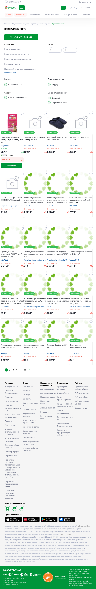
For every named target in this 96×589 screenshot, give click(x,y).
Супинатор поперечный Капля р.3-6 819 (34, 138)
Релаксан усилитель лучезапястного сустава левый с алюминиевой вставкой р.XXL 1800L (34, 200)
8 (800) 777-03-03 (66, 534)
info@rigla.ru (78, 585)
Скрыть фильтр (21, 37)
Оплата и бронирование (11, 392)
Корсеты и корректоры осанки (17, 59)
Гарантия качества (31, 427)
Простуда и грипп (70, 15)
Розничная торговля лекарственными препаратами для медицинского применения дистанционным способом (12, 469)
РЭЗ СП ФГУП (28, 146)
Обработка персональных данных (11, 484)
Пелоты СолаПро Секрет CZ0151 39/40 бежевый (11, 199)
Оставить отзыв (29, 410)
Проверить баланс (45, 403)
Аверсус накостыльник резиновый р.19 (34, 346)
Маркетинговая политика (12, 440)
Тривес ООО (74, 260)
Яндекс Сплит (35, 15)
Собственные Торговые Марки (64, 425)
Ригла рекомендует (51, 15)
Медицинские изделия (21, 24)
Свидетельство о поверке (30, 432)
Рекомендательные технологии (31, 443)
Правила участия (47, 398)
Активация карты (48, 393)
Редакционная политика (29, 415)
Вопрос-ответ (46, 412)
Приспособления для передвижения (20, 69)
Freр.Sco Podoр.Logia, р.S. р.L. (12, 206)
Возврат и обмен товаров (12, 446)
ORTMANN (73, 206)
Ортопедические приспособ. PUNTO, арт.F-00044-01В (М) (12, 254)
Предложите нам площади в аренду (65, 405)
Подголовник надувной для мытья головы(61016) (57, 253)
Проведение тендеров (62, 388)
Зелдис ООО (5, 146)
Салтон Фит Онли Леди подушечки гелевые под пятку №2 (80, 301)
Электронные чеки (46, 417)
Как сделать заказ (12, 387)
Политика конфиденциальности (13, 408)
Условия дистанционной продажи (12, 432)
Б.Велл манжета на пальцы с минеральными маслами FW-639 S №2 (58, 301)
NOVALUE (4, 260)
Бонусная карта (85, 2)
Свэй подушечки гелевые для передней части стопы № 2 (35, 254)
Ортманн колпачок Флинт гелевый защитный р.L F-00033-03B (81, 200)
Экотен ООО (51, 146)
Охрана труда (81, 408)
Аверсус (4, 354)
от (51, 48)
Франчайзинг (63, 394)
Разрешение (10, 426)
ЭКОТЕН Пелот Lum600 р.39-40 (79, 138)
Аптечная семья (47, 389)
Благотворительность (30, 404)
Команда (26, 395)
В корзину (12, 166)
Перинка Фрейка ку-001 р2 (57, 346)
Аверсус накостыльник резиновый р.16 (11, 346)
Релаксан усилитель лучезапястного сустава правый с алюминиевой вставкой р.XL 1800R (57, 200)
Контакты (27, 399)
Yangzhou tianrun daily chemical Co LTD (38, 260)
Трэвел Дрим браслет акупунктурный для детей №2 (12, 139)
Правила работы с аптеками (30, 450)
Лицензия (9, 422)
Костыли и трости (12, 64)
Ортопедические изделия (41, 24)
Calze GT (27, 206)
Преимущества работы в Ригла (81, 388)
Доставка (9, 398)
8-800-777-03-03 (12, 570)
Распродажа (20, 15)
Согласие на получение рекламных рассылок (10, 494)
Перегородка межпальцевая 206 (78, 346)
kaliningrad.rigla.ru (84, 526)
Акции (8, 15)
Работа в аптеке (82, 394)
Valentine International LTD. (57, 260)
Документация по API (65, 418)
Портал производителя (64, 399)
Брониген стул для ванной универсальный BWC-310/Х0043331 (35, 301)
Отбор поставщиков (63, 412)
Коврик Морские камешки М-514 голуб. (81, 253)
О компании (28, 387)
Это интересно (11, 402)
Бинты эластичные (12, 49)
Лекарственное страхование (29, 422)
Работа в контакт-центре (82, 403)
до (66, 48)
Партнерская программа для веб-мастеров (63, 433)
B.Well (49, 307)
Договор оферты (12, 452)
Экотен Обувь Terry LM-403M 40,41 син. (57, 138)
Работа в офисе (81, 398)
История (26, 391)
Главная (7, 24)
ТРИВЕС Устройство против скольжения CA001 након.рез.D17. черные (12, 301)
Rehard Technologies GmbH (34, 307)
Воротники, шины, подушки (16, 54)
